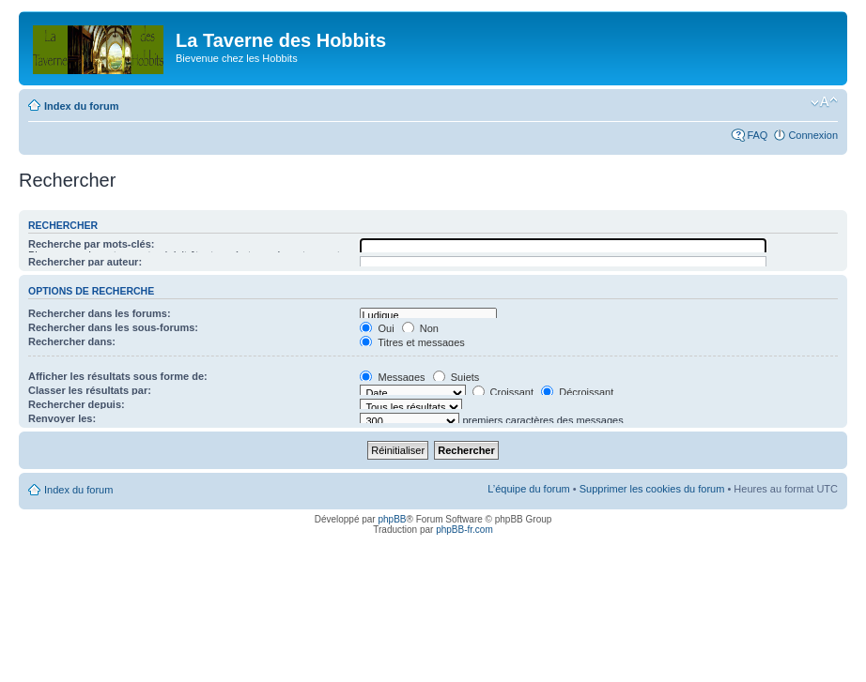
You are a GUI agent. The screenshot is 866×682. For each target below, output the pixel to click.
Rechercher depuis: (76, 404)
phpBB (392, 519)
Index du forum (81, 106)
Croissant (503, 392)
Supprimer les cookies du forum (652, 488)
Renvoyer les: (62, 418)
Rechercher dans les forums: (99, 313)
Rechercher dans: (72, 341)
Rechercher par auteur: (85, 261)
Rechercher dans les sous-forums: (113, 327)
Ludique (428, 316)
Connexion (813, 135)
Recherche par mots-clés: (91, 244)
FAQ (757, 135)
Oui (377, 328)
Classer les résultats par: (89, 390)
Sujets (456, 377)
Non (420, 328)
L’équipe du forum (528, 488)
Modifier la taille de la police (824, 102)
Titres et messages (412, 342)
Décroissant (577, 392)
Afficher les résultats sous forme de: (118, 376)
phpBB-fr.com (464, 529)
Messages (392, 377)
